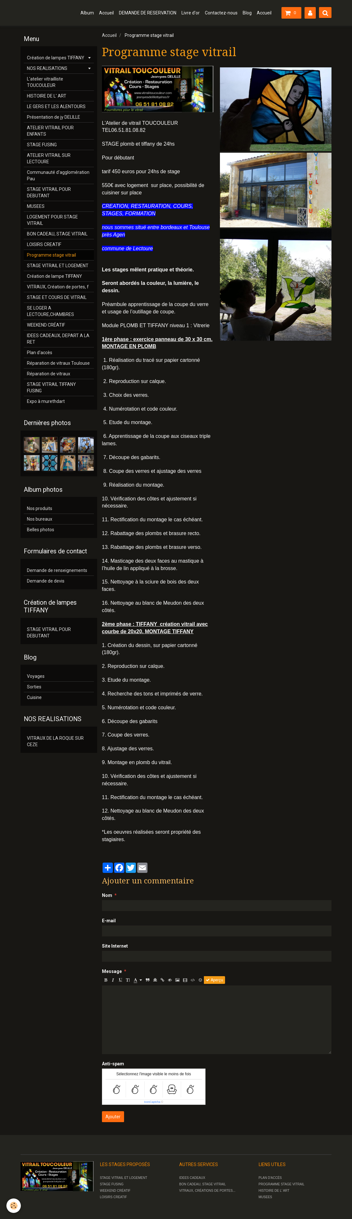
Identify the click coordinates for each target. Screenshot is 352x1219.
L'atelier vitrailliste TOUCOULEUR (45, 82)
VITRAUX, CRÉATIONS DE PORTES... (207, 1190)
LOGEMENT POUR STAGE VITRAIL (52, 220)
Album (87, 12)
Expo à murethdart (46, 401)
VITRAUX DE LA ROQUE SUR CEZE (55, 741)
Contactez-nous (221, 12)
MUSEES (36, 206)
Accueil (106, 12)
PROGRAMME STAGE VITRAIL (282, 1184)
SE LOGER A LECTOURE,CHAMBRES (50, 311)
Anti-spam (113, 1063)
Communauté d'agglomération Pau (58, 175)
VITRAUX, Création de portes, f (58, 286)
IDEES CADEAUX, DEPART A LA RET (58, 339)
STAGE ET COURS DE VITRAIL (57, 297)
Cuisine (34, 697)
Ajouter (113, 1116)
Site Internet (115, 946)
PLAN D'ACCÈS (270, 1178)
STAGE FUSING (42, 144)
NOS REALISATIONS (47, 68)
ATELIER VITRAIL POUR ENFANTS (50, 131)
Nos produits (39, 508)
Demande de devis (45, 581)
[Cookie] (13, 1205)
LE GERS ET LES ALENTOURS (56, 106)
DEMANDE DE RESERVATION (147, 12)
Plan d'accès (39, 352)
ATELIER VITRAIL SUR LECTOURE (49, 158)
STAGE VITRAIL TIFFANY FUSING (51, 387)
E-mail (109, 920)
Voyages (36, 676)
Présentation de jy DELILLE (53, 117)
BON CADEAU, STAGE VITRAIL (57, 233)
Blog (247, 12)
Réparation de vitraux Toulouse (58, 363)
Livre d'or (190, 12)
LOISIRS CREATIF (44, 244)
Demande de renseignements (57, 570)
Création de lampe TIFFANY (54, 276)
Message (112, 971)
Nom (107, 895)
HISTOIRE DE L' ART (46, 95)
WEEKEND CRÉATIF (46, 325)
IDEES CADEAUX (192, 1178)
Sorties (34, 686)
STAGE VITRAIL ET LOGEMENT (57, 265)
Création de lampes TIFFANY (55, 57)
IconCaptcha (152, 1102)
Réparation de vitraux (48, 373)
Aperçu (214, 980)
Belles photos (40, 529)
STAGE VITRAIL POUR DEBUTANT (49, 192)
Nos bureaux (39, 519)
